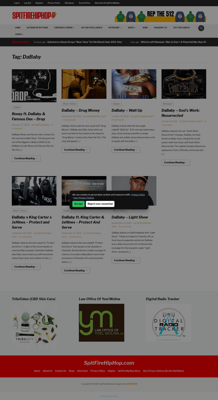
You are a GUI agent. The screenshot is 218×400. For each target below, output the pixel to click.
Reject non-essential (100, 203)
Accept (78, 203)
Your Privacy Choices (83, 197)
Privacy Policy (138, 194)
